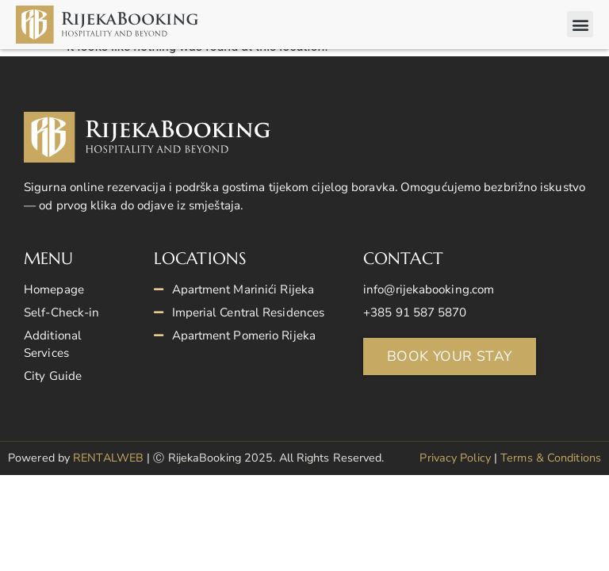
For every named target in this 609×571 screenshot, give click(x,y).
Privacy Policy (454, 469)
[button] (580, 24)
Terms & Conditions (550, 469)
